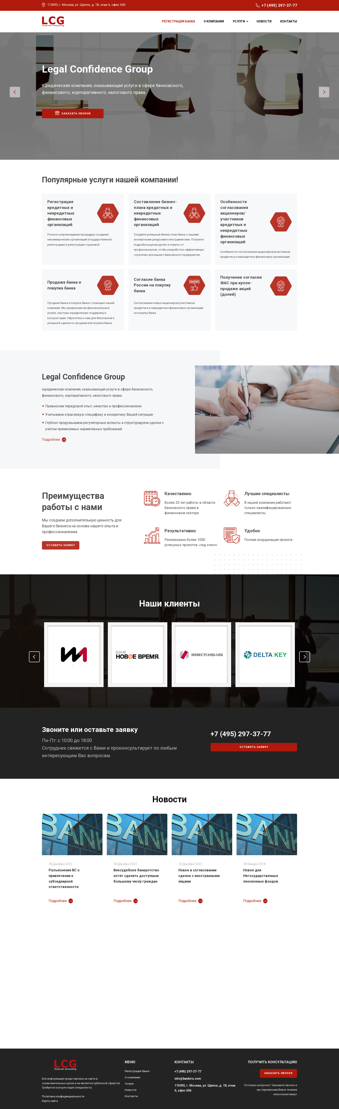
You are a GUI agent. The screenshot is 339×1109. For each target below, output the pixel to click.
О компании (214, 21)
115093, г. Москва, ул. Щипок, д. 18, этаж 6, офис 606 (86, 5)
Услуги (239, 21)
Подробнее (51, 447)
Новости (264, 21)
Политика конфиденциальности (63, 1104)
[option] (169, 100)
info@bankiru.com (187, 1086)
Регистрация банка (178, 21)
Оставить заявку (60, 553)
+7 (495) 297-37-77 (279, 5)
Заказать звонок (73, 121)
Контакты (288, 21)
